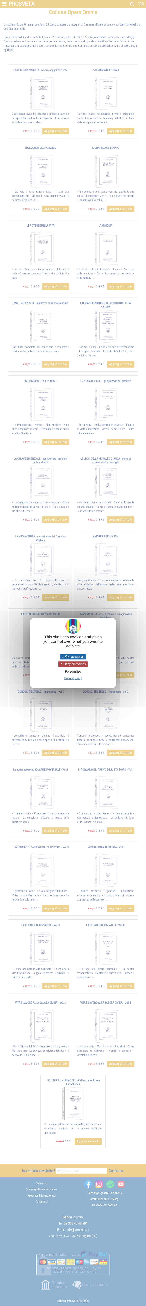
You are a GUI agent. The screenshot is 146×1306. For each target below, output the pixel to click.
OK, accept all (73, 656)
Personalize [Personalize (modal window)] (73, 671)
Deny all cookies (73, 664)
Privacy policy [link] (73, 678)
